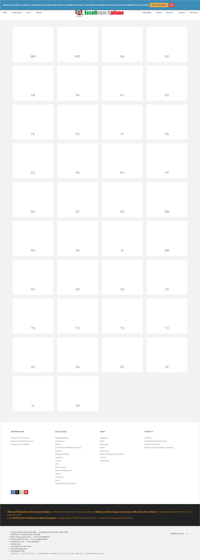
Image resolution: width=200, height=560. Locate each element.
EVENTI (158, 13)
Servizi (103, 457)
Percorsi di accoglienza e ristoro (159, 448)
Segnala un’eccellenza (20, 444)
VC (122, 367)
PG (78, 134)
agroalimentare (61, 438)
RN (33, 250)
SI (122, 250)
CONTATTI (15, 554)
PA (78, 95)
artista (58, 444)
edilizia (58, 451)
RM (167, 211)
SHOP (29, 13)
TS (122, 328)
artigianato (60, 441)
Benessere (104, 451)
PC (122, 95)
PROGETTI (149, 432)
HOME (4, 13)
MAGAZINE (147, 13)
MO (77, 56)
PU (122, 173)
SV (122, 289)
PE (33, 134)
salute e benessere (63, 470)
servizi (58, 474)
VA (78, 367)
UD (33, 367)
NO (167, 56)
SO (33, 289)
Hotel (102, 448)
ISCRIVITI (181, 13)
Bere (102, 441)
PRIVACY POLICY (28, 554)
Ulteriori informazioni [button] (159, 5)
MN (33, 56)
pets (57, 464)
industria (59, 457)
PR (78, 173)
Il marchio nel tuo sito (20, 438)
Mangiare (104, 438)
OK (172, 5)
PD (167, 95)
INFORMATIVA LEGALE (95, 554)
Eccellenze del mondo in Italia (68, 448)
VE (167, 367)
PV (167, 173)
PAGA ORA (194, 13)
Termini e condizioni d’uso (22, 441)
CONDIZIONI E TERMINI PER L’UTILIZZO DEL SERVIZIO (60, 554)
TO (78, 328)
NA (122, 56)
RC (78, 211)
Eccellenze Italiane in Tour (156, 441)
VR (78, 405)
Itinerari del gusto (152, 444)
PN (167, 134)
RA (33, 211)
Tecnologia (104, 461)
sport (57, 480)
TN (33, 328)
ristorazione (60, 467)
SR (78, 289)
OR (33, 95)
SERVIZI (39, 13)
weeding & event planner (66, 483)
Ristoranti (104, 444)
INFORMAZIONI (17, 432)
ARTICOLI (169, 13)
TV (167, 328)
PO (33, 173)
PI (122, 134)
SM (167, 250)
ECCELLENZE (16, 13)
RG (122, 211)
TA (167, 289)
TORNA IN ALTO (179, 534)
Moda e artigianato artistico (112, 454)
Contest (148, 438)
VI (33, 405)
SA (78, 250)
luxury (58, 461)
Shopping (59, 477)
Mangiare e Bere (62, 454)
